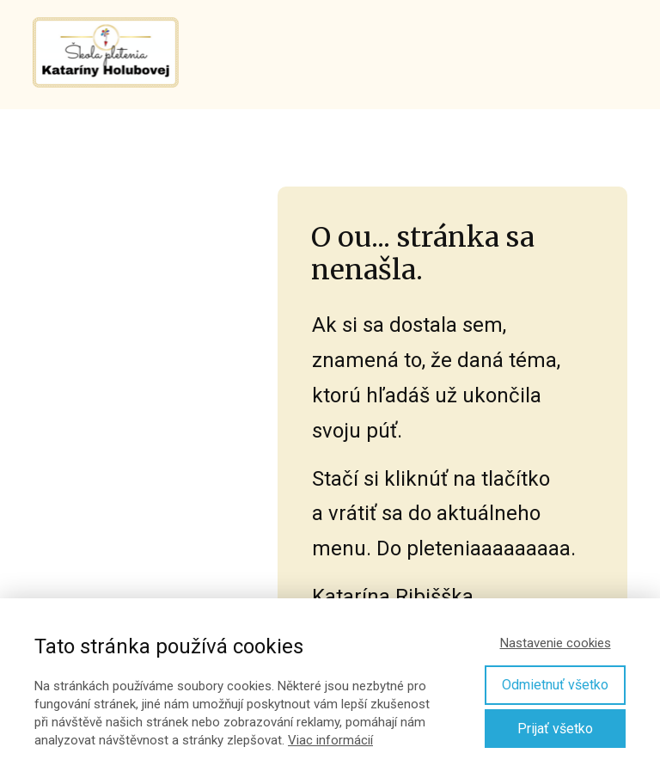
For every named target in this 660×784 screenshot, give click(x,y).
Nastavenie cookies (555, 643)
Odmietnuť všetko (555, 685)
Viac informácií (330, 740)
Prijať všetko (555, 728)
